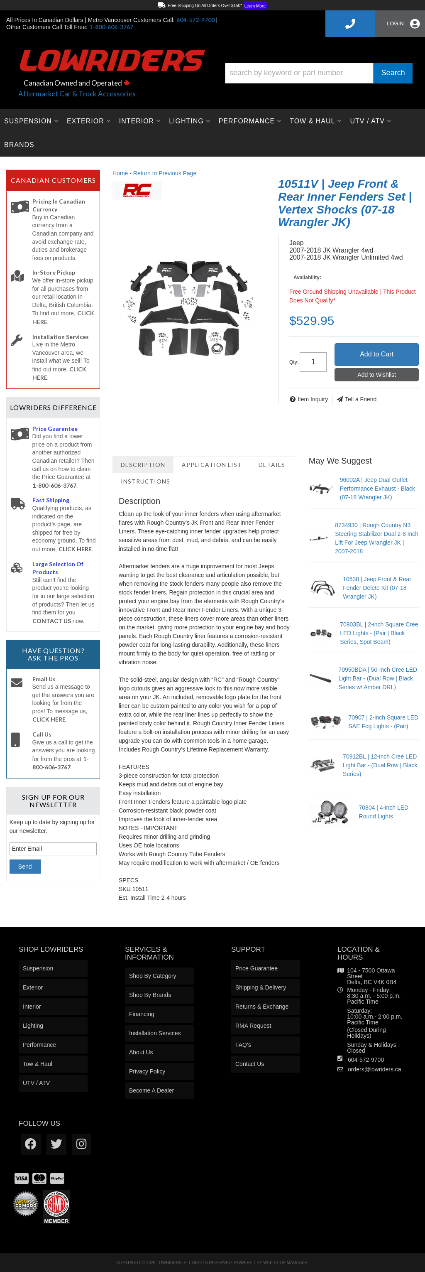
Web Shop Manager (285, 1262)
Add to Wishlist (376, 374)
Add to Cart (376, 354)
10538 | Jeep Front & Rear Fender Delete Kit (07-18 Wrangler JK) (377, 588)
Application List (212, 464)
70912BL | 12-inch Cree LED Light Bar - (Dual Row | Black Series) (380, 765)
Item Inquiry (313, 399)
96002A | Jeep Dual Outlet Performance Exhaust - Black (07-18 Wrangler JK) (377, 488)
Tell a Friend (360, 399)
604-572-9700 (366, 1059)
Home (120, 173)
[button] (319, 73)
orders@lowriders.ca (374, 1069)
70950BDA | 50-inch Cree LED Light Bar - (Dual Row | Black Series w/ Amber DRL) (377, 678)
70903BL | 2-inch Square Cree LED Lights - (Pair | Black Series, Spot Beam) (379, 633)
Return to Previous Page (165, 173)
